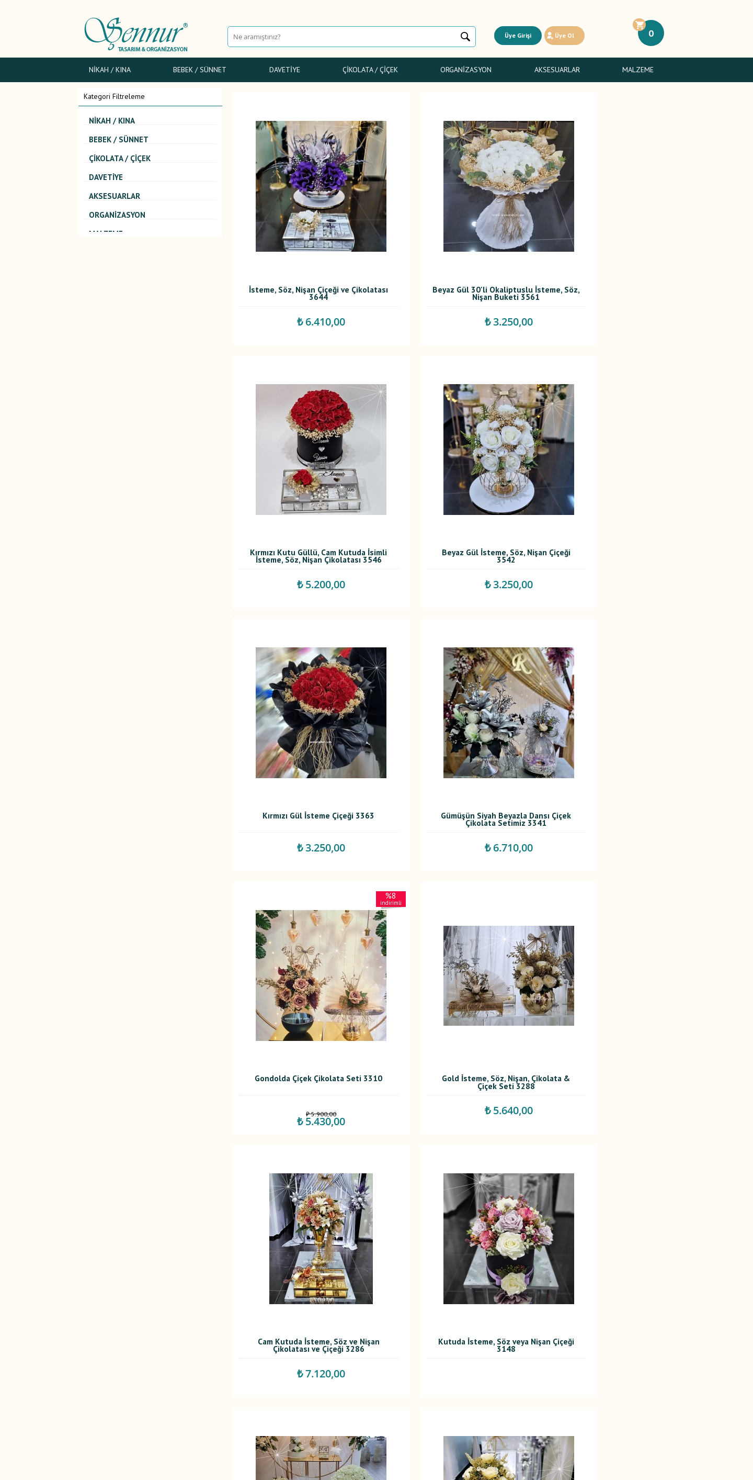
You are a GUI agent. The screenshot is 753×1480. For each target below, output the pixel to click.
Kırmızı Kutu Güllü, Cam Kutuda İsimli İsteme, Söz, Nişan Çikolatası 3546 (599, 257)
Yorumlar (296, 1319)
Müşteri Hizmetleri (311, 1354)
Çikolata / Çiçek (370, 69)
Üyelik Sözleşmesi (212, 1319)
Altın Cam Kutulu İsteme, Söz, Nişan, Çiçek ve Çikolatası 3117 (599, 931)
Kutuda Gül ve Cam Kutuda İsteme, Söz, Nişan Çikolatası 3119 (450, 931)
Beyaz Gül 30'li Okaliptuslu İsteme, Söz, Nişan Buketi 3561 (450, 257)
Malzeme (638, 69)
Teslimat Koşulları (210, 1308)
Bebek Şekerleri (109, 1319)
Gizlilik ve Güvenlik (212, 1354)
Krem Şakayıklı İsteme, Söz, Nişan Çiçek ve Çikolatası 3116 (301, 1155)
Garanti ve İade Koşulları (221, 1342)
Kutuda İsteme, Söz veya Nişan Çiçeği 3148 (301, 929)
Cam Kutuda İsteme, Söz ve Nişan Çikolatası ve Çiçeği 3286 (599, 706)
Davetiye (284, 69)
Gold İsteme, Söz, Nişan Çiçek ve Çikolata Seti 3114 (450, 1153)
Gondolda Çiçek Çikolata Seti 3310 (301, 704)
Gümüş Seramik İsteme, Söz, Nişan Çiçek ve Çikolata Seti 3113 (599, 1155)
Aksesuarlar (557, 69)
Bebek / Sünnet (199, 69)
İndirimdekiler (304, 1342)
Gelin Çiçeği (102, 1342)
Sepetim (295, 1365)
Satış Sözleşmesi (209, 1331)
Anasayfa (296, 1308)
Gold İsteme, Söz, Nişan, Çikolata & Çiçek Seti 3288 (450, 704)
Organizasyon (466, 69)
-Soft (323, 1467)
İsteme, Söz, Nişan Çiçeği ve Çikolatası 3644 (301, 255)
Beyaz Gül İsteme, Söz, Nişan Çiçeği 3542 (301, 480)
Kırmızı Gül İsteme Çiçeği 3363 (450, 480)
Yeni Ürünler (301, 1331)
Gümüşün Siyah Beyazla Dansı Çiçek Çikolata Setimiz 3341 (599, 480)
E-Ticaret (346, 1467)
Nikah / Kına (110, 69)
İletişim (293, 1377)
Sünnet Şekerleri (109, 1354)
